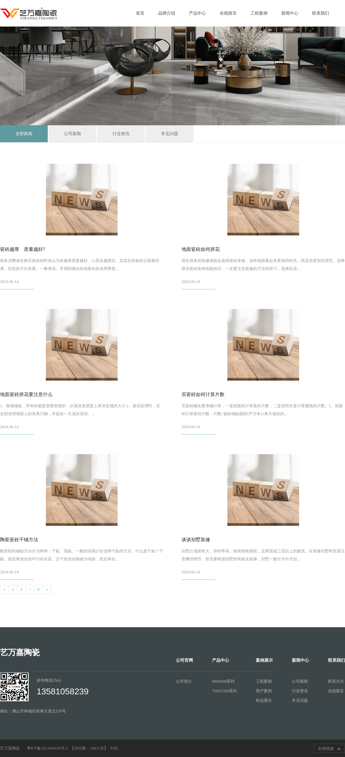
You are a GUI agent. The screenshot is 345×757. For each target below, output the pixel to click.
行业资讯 (121, 133)
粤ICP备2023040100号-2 (47, 748)
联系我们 (320, 13)
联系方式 (336, 681)
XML (114, 748)
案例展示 (264, 660)
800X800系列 (223, 681)
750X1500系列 (224, 691)
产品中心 (197, 13)
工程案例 (259, 13)
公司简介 (184, 681)
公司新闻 (72, 133)
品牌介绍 (166, 13)
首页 (140, 13)
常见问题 (169, 133)
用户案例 (264, 691)
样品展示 (264, 700)
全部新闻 (23, 133)
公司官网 (184, 660)
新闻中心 (289, 13)
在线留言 (228, 13)
